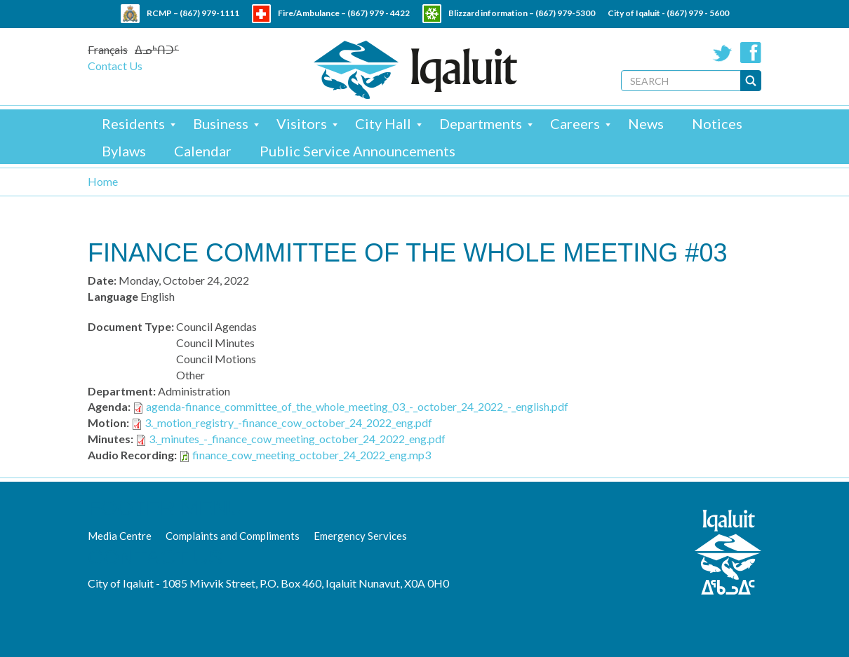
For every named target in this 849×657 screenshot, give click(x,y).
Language (113, 296)
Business (220, 123)
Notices (717, 123)
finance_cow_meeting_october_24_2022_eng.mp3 (311, 454)
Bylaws (124, 150)
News (646, 123)
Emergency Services (360, 535)
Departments (480, 123)
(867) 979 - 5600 (698, 13)
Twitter (722, 52)
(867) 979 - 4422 (378, 13)
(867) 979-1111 (209, 13)
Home (103, 181)
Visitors (301, 123)
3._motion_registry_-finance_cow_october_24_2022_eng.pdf (288, 422)
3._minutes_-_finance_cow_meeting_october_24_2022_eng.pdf (297, 438)
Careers (575, 123)
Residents (133, 123)
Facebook (750, 52)
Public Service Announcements (357, 150)
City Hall (383, 123)
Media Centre (120, 535)
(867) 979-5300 (565, 13)
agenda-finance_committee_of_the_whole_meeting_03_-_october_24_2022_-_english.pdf (357, 406)
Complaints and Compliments (233, 535)
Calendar (203, 150)
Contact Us (115, 65)
